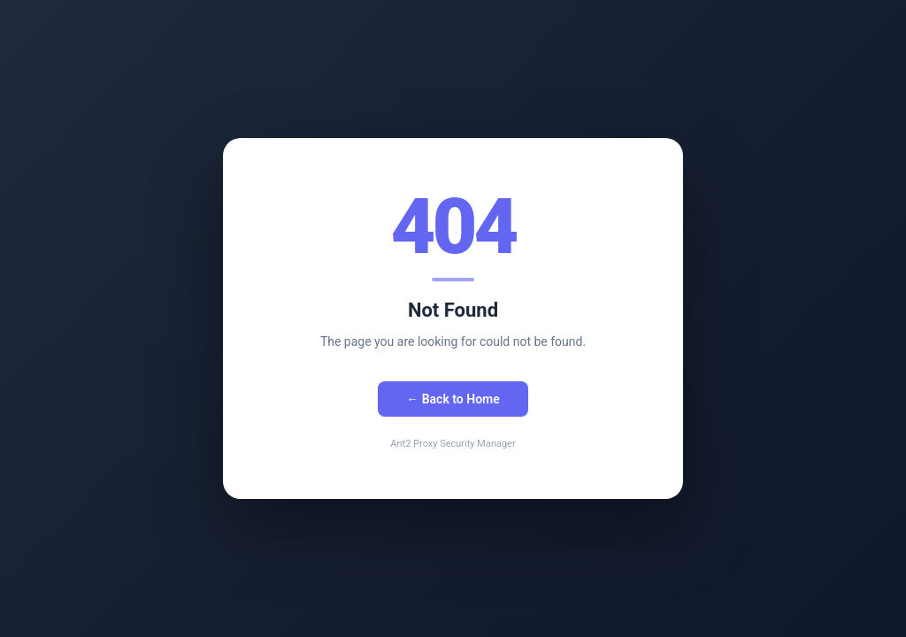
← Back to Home (453, 399)
